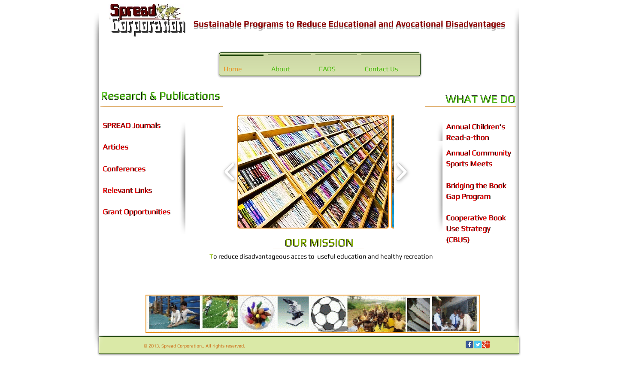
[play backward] (229, 171)
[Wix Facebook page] (469, 344)
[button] (313, 172)
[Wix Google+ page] (486, 344)
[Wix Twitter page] (478, 344)
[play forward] (401, 171)
